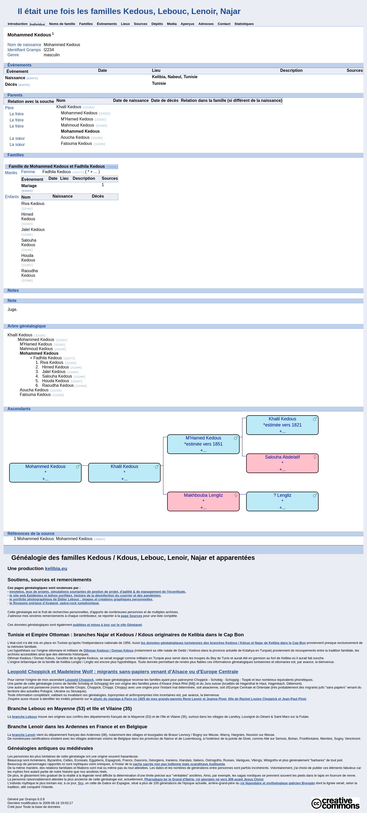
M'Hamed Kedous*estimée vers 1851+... (203, 444)
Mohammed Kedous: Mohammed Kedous (61, 538)
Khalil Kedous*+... (124, 472)
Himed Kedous (28, 219)
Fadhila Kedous (63, 172)
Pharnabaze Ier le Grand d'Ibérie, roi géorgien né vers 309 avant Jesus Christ (204, 779)
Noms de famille (62, 24)
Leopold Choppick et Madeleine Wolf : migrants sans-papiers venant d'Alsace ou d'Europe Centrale (122, 671)
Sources (141, 24)
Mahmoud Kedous (84, 125)
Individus (37, 24)
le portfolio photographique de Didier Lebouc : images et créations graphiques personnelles (80, 599)
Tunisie (159, 83)
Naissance (21, 78)
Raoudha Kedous (29, 275)
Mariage (29, 188)
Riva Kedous (33, 205)
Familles (86, 24)
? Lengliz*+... (282, 501)
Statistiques (244, 24)
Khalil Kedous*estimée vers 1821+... (282, 425)
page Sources (131, 616)
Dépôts (157, 24)
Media (172, 24)
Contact (224, 24)
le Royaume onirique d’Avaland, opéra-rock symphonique (54, 603)
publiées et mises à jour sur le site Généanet (107, 625)
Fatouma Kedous (83, 143)
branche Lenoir (23, 735)
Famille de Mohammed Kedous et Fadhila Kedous (63, 166)
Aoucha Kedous (82, 137)
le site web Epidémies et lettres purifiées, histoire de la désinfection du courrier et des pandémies (85, 595)
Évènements (107, 24)
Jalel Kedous (60, 371)
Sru (80, 783)
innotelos (16, 592)
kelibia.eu (56, 568)
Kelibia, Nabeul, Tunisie (175, 77)
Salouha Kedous (28, 245)
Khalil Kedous (75, 107)
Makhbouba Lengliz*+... (203, 501)
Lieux (125, 24)
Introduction (18, 24)
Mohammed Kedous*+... (45, 472)
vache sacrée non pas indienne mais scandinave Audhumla (179, 764)
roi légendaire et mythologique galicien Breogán (277, 783)
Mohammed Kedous (86, 113)
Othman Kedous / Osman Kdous (109, 650)
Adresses (206, 24)
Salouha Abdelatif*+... (282, 463)
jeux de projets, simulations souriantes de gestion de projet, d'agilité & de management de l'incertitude (105, 592)
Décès (17, 84)
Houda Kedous (28, 260)
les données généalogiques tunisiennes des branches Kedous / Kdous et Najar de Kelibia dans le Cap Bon (223, 643)
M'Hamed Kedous (84, 119)
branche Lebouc (24, 717)
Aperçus (187, 24)
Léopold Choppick (79, 680)
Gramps (31, 799)
